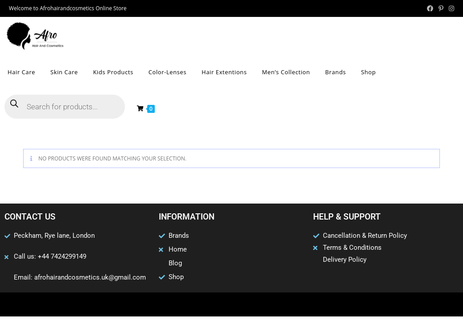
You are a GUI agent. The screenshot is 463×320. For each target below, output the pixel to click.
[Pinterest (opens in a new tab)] (441, 8)
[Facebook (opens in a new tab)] (430, 8)
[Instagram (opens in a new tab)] (450, 8)
